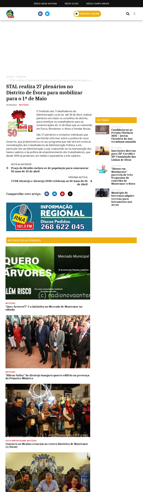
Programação (49, 472)
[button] (46, 193)
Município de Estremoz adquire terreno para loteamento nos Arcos (122, 198)
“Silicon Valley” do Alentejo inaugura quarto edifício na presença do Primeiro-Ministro (71, 281)
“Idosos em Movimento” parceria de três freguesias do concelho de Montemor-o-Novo (123, 176)
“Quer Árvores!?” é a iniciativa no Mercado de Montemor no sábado (25, 281)
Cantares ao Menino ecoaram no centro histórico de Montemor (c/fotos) (114, 281)
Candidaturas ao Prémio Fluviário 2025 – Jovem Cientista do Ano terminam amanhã (123, 135)
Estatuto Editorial (19, 472)
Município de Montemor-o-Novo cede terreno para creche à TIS (26, 324)
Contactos (73, 472)
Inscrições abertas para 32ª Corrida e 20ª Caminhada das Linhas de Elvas (123, 155)
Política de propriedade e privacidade (112, 472)
